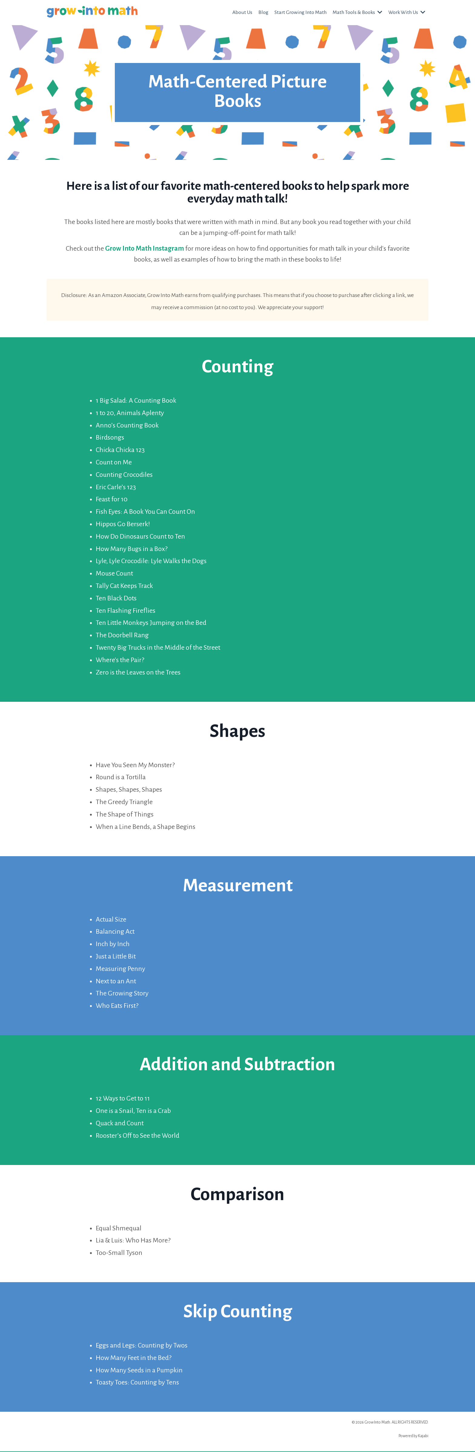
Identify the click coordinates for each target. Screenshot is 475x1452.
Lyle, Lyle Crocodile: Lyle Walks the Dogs (151, 561)
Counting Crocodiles (124, 475)
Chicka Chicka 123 (120, 450)
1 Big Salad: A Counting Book (136, 401)
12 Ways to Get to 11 (123, 1099)
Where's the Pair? (120, 660)
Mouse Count (114, 574)
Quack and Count (120, 1123)
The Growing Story (122, 994)
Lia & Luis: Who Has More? (133, 1241)
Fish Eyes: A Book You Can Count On (145, 512)
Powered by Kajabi (413, 1436)
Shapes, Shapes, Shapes (129, 790)
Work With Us (406, 12)
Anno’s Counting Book (127, 426)
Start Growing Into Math (300, 12)
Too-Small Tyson (119, 1253)
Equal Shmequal (118, 1228)
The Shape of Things (125, 815)
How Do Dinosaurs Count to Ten (140, 537)
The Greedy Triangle (124, 802)
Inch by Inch (113, 944)
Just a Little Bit (116, 957)
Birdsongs (110, 438)
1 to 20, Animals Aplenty (130, 413)
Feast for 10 (112, 499)
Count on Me (114, 463)
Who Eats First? (117, 1006)
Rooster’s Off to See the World (137, 1136)
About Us (241, 12)
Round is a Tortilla (121, 777)
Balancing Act (115, 932)
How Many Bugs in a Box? (132, 549)
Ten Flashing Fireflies (125, 611)
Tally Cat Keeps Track (124, 586)
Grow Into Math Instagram (144, 248)
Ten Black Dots (116, 598)
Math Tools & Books (357, 12)
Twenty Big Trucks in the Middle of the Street (158, 648)
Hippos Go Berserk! (123, 524)
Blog (262, 12)
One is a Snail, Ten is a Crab (133, 1111)
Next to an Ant (116, 981)
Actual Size (111, 920)
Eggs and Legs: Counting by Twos (142, 1346)
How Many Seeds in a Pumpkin (139, 1370)
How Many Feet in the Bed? (133, 1358)
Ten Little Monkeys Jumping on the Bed (151, 623)
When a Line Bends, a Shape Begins (145, 827)
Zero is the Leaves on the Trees (138, 673)
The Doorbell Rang (122, 635)
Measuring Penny (120, 969)
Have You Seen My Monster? (135, 765)
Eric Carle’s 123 (116, 487)
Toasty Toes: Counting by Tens (137, 1383)
